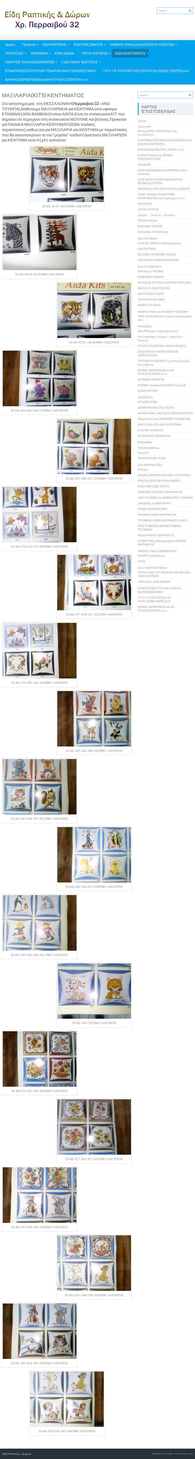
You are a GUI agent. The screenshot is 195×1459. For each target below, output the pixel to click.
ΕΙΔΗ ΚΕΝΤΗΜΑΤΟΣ (130, 53)
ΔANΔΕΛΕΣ (144, 164)
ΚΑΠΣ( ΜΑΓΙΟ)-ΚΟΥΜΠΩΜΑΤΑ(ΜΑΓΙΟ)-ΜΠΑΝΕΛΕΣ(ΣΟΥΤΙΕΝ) (160, 181)
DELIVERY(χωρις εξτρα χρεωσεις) (158, 331)
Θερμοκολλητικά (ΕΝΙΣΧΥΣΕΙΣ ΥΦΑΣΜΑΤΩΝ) (164, 419)
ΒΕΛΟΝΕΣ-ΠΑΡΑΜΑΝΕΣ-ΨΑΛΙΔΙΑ (157, 254)
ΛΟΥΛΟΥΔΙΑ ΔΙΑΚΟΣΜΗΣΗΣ (154, 581)
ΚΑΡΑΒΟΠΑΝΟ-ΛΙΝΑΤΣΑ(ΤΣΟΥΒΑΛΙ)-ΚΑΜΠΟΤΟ (165, 413)
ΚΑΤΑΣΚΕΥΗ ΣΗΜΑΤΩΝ (151, 379)
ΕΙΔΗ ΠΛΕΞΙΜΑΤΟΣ (88, 44)
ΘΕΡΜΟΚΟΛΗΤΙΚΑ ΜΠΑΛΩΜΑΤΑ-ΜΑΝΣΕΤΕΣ (164, 189)
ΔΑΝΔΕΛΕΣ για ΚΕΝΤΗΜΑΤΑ (154, 503)
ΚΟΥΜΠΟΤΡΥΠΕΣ (148, 391)
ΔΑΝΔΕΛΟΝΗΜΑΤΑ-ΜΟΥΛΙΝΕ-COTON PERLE (164, 475)
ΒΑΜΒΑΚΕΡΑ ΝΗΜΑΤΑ (151, 277)
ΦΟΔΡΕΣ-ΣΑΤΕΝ (147, 402)
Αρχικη (10, 44)
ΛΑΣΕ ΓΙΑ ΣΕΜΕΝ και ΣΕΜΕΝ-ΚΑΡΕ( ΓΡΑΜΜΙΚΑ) (165, 497)
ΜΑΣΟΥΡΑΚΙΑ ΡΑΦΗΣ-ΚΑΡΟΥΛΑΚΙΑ (158, 260)
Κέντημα (143, 469)
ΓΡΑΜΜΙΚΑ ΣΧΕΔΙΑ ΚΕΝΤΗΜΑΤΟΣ (157, 514)
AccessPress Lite (184, 1453)
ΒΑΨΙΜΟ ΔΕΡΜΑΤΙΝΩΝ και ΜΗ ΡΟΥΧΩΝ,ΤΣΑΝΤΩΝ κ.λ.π (47, 79)
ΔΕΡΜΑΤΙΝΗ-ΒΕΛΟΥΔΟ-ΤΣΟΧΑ (156, 407)
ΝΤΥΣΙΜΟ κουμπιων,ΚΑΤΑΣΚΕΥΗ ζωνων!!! (162, 385)
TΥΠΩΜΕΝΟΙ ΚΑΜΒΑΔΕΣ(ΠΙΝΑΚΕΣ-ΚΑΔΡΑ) (162, 520)
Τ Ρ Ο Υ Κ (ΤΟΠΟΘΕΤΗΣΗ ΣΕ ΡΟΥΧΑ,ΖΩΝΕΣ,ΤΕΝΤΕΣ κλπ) (146, 71)
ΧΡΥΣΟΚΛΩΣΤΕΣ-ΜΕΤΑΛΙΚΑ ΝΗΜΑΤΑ (159, 480)
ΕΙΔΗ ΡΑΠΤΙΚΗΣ (55, 44)
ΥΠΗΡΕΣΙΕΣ (14, 53)
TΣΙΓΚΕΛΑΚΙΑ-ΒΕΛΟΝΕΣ (151, 299)
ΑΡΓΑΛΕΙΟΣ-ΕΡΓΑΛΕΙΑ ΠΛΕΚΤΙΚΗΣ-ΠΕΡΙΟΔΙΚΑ (164, 282)
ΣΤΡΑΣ (141, 561)
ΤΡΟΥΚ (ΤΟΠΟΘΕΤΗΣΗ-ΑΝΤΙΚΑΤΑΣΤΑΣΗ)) (162, 346)
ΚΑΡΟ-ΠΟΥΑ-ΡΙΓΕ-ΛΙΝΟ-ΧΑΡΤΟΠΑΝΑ (159, 424)
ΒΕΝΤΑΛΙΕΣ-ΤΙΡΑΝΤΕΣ (150, 226)
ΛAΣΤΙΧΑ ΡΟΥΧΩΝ (148, 209)
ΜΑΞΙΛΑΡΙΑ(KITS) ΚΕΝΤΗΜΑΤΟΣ (156, 535)
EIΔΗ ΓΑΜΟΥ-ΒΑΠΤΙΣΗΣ (79, 62)
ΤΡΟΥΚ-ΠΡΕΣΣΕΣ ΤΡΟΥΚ (152, 458)
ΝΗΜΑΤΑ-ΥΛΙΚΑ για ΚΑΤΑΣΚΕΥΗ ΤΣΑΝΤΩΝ (142, 44)
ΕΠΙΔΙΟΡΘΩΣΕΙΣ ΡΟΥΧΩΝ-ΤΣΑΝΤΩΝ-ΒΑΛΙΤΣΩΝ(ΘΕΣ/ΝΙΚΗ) (50, 71)
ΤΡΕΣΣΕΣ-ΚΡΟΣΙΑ (148, 220)
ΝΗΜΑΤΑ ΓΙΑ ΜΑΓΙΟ (149, 305)
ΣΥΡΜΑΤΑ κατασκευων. (151, 555)
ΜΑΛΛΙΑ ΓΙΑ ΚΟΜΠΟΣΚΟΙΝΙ (154, 288)
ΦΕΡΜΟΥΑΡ (145, 203)
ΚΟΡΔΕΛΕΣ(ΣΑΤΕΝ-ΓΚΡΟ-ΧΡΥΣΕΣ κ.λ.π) (161, 149)
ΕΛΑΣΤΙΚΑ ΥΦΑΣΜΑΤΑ (150, 430)
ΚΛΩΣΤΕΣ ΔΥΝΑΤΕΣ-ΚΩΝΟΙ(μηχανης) (160, 243)
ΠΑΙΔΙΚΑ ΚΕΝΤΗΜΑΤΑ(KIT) (152, 509)
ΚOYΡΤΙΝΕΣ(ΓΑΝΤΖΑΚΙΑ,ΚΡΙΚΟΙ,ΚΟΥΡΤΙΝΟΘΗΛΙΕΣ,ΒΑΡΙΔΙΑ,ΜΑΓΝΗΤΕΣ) (165, 142)
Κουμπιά (143, 452)
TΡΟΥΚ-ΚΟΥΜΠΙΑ (94, 53)
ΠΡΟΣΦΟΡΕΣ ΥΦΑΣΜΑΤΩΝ (154, 436)
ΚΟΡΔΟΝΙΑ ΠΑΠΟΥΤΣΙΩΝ (153, 232)
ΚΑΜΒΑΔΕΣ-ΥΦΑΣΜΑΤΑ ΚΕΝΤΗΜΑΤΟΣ (160, 492)
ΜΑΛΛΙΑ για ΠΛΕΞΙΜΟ (151, 271)
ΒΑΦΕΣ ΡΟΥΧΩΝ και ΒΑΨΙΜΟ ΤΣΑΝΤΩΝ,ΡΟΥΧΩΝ (155, 157)
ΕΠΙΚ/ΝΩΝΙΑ (64, 53)
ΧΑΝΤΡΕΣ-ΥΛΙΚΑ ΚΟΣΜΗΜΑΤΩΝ (29, 62)
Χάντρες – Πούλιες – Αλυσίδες (156, 215)
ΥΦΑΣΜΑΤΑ (39, 53)
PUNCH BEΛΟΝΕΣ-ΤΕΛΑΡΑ (153, 486)
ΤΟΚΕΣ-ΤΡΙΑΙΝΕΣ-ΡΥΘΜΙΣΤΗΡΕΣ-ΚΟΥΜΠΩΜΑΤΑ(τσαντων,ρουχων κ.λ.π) (161, 196)
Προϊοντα (29, 44)
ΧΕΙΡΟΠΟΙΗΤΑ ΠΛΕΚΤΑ (151, 294)
